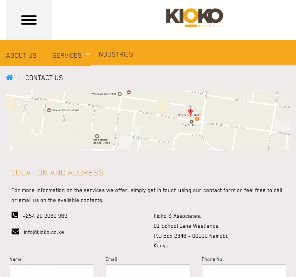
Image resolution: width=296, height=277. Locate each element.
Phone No (212, 259)
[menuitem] (23, 56)
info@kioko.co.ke (38, 232)
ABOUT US (21, 55)
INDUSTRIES (115, 54)
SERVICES (67, 55)
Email (111, 259)
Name (16, 259)
